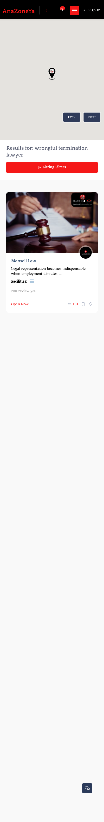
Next (92, 117)
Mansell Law (23, 261)
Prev (71, 117)
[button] (52, 74)
